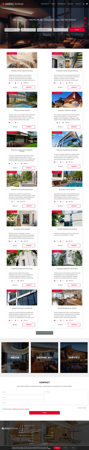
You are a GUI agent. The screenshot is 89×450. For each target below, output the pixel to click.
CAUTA (77, 29)
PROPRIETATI (45, 4)
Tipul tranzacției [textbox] (9, 29)
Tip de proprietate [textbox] (42, 29)
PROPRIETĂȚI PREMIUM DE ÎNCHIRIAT (26, 435)
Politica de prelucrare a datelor (21, 409)
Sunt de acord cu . (16, 409)
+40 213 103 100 (81, 408)
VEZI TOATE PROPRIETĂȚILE (44, 333)
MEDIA (53, 4)
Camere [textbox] (56, 29)
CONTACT (70, 4)
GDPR (52, 432)
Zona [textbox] (22, 29)
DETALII (15, 87)
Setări (73, 447)
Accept (57, 447)
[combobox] (12, 30)
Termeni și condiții (49, 435)
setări (49, 448)
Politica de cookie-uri (49, 437)
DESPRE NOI (61, 4)
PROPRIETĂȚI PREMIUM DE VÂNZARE (26, 432)
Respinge (65, 447)
